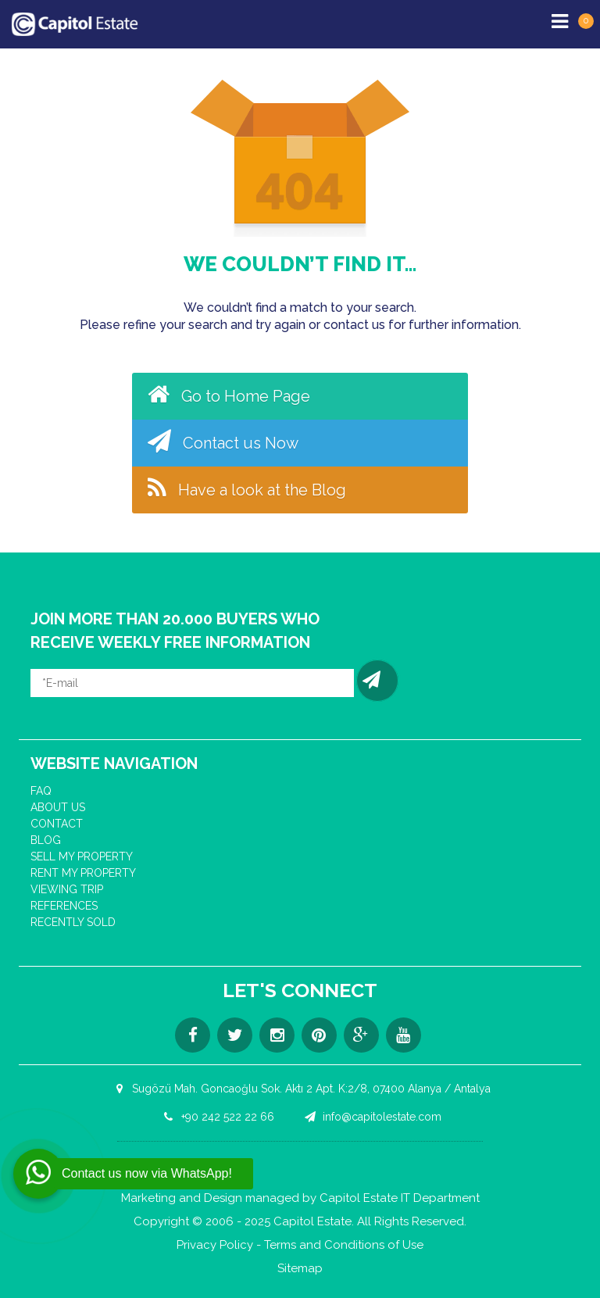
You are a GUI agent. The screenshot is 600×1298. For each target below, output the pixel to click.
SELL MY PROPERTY (81, 856)
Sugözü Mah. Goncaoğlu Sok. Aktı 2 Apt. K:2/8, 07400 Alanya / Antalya (300, 1088)
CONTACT (56, 823)
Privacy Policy (215, 1245)
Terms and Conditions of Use (343, 1245)
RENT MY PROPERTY (83, 873)
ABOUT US (57, 807)
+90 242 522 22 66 (216, 1116)
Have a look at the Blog (247, 487)
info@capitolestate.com (370, 1116)
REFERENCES (64, 905)
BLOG (45, 840)
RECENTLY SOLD (73, 922)
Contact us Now (223, 440)
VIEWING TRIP (66, 889)
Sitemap (300, 1269)
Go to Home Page (229, 394)
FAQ (41, 791)
